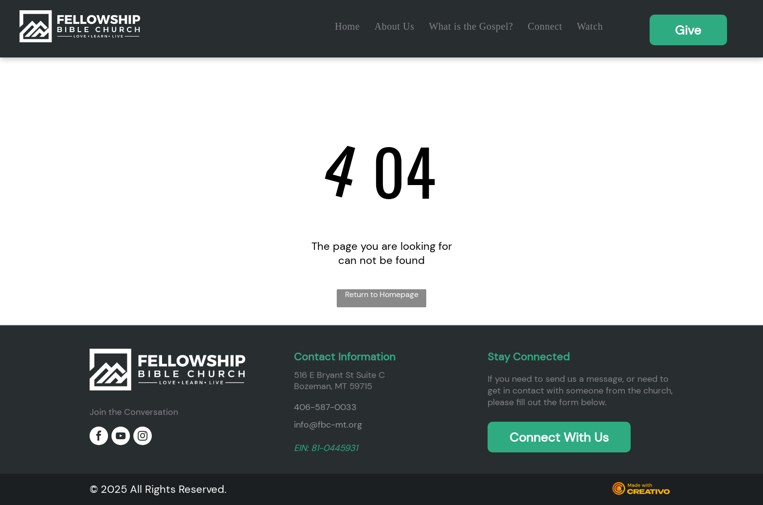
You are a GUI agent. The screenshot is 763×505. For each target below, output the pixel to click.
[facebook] (99, 437)
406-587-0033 (325, 407)
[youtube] (120, 437)
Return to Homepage (381, 294)
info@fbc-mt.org (328, 424)
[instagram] (142, 437)
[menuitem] (347, 26)
